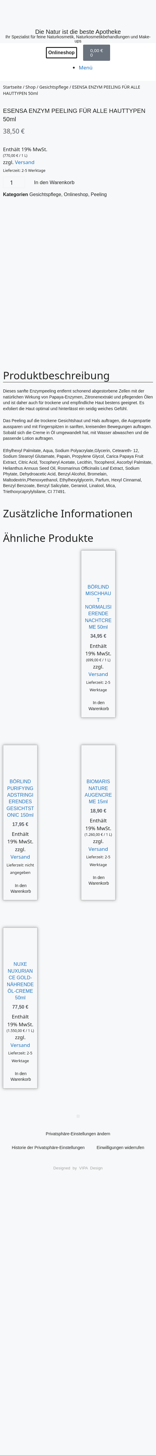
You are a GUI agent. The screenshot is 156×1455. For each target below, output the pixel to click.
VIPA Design (91, 1168)
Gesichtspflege (53, 87)
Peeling (99, 194)
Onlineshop (76, 194)
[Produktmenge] (14, 182)
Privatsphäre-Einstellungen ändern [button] (78, 1133)
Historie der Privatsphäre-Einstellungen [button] (48, 1147)
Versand (24, 162)
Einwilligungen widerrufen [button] (120, 1147)
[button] (78, 1116)
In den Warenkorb (54, 182)
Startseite (12, 87)
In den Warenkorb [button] (98, 705)
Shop (30, 87)
